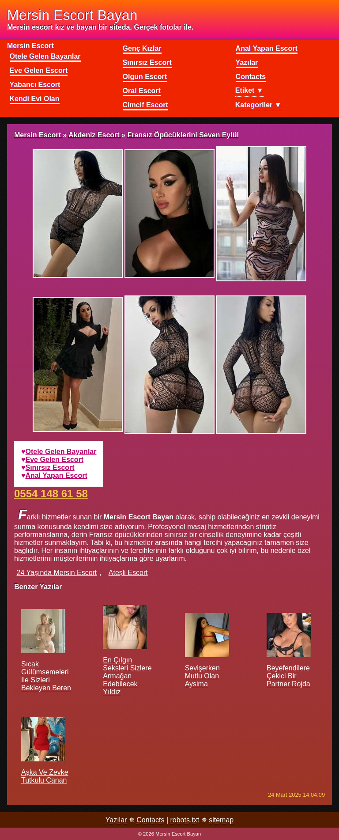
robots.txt (184, 820)
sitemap (221, 820)
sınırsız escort (50, 467)
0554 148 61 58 (51, 493)
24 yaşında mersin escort (57, 572)
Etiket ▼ (249, 90)
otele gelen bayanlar (61, 451)
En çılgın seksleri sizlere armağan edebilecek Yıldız (127, 659)
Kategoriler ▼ (258, 105)
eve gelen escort (55, 459)
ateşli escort (128, 572)
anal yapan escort (56, 475)
